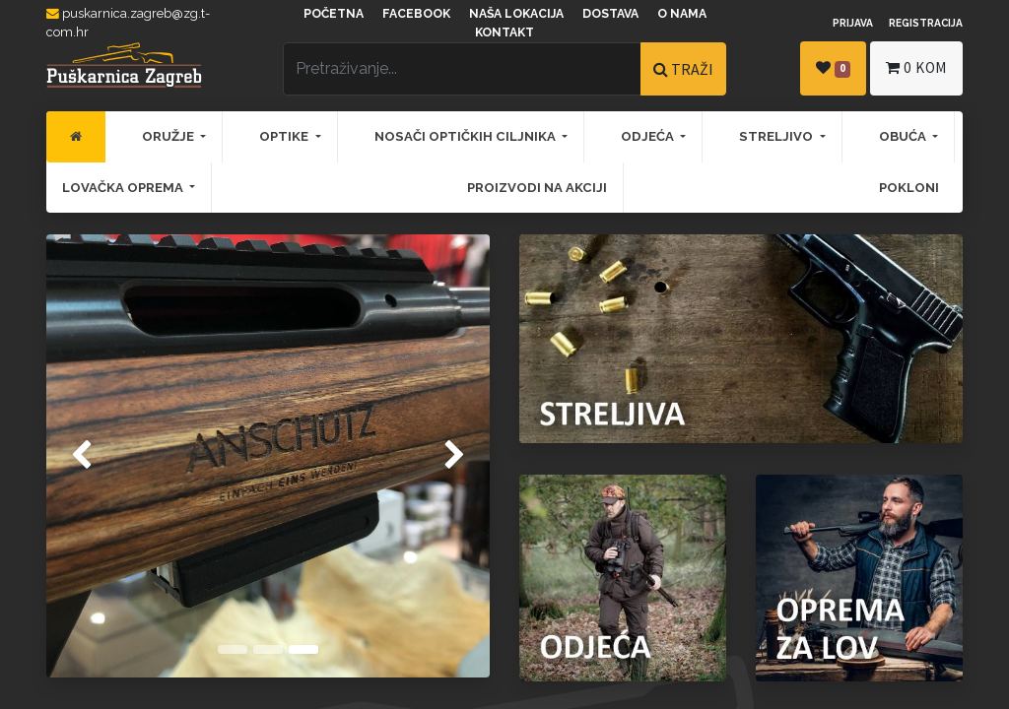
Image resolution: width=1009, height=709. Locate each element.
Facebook (416, 14)
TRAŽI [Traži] (683, 69)
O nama (681, 14)
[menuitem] (75, 136)
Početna (333, 14)
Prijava (853, 23)
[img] (64, 455)
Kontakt (504, 32)
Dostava (610, 14)
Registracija (926, 23)
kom (916, 67)
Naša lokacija (516, 14)
